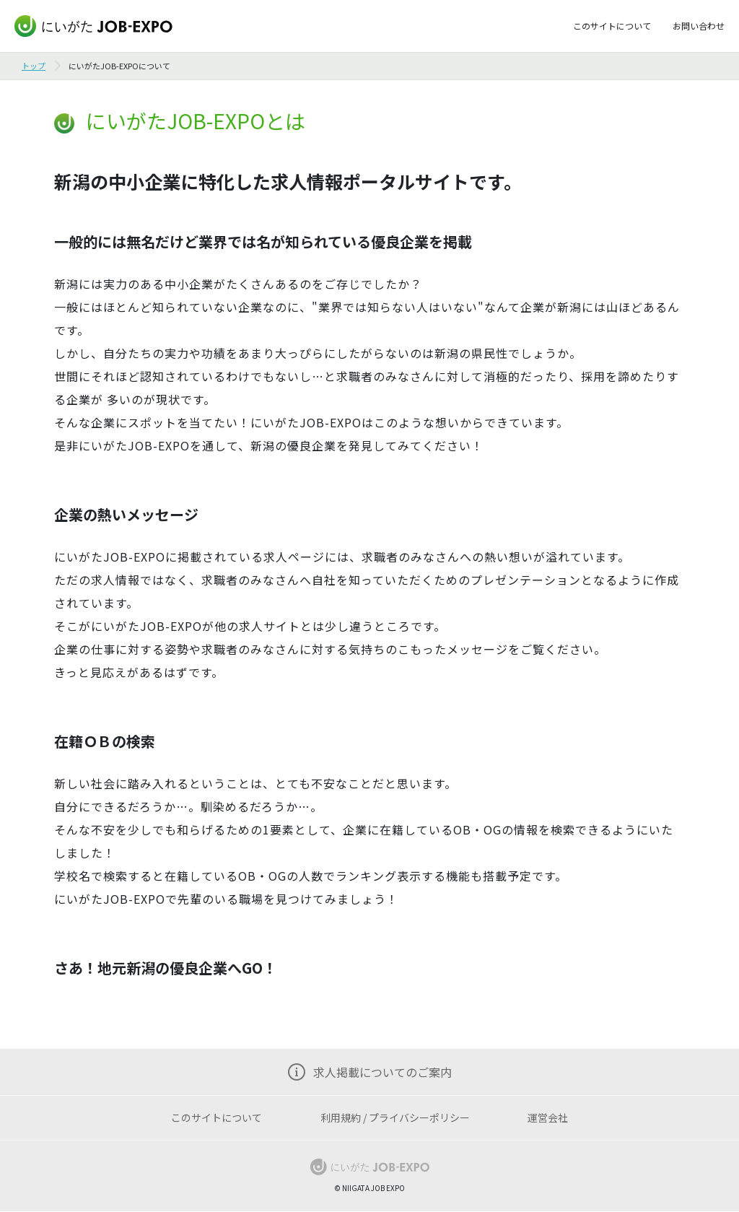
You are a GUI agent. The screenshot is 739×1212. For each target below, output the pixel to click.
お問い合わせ (699, 25)
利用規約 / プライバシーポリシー (395, 1117)
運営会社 (548, 1117)
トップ (33, 65)
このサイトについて (612, 25)
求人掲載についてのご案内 (382, 1072)
